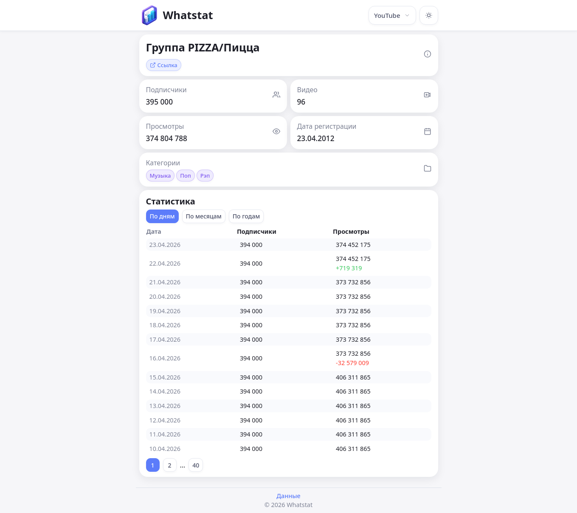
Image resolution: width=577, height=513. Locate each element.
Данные (288, 496)
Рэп (205, 175)
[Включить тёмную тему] (428, 15)
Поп (185, 175)
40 (195, 465)
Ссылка (163, 65)
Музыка (160, 175)
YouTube (392, 15)
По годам (246, 216)
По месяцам (204, 216)
